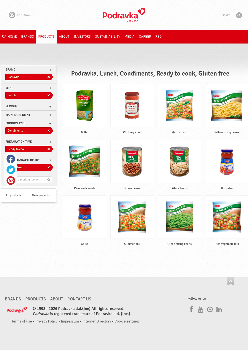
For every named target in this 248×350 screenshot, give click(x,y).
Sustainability (107, 37)
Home (9, 37)
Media (129, 37)
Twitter (10, 169)
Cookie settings (127, 321)
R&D (158, 37)
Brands (27, 37)
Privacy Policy (46, 321)
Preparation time (18, 142)
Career (145, 37)
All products (13, 195)
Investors (82, 37)
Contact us (79, 299)
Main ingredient (17, 115)
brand (10, 69)
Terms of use (21, 321)
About (64, 37)
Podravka (124, 14)
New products (41, 195)
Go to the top (230, 281)
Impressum (70, 321)
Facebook (10, 159)
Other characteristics (22, 160)
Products (46, 37)
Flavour (11, 106)
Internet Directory (96, 321)
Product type (15, 123)
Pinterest (10, 180)
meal (9, 88)
